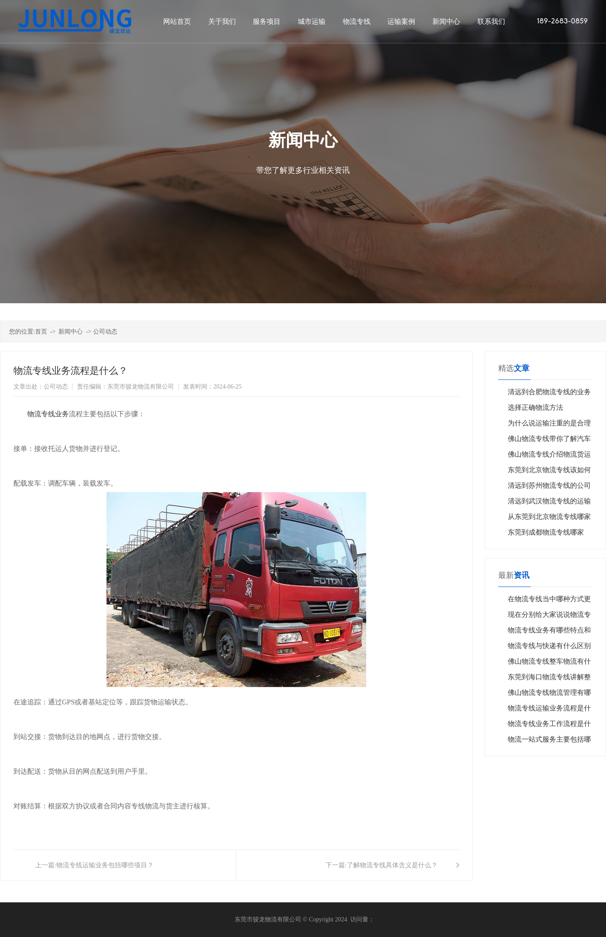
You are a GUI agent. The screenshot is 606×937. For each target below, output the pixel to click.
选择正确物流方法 (535, 407)
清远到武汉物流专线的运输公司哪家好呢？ (549, 503)
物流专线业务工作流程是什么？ (549, 726)
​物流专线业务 (48, 414)
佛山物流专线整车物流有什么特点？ (549, 663)
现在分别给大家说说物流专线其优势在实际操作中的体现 (549, 617)
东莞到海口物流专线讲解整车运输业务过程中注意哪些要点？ (549, 679)
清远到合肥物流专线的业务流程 (549, 394)
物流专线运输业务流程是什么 (549, 710)
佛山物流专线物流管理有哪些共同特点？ (549, 694)
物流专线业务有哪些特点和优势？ (549, 632)
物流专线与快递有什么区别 (549, 645)
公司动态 (105, 331)
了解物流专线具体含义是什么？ (392, 865)
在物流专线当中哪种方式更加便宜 (549, 601)
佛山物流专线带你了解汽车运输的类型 (549, 441)
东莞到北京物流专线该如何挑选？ (549, 472)
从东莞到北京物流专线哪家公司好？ (549, 519)
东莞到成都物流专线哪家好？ (546, 534)
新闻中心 (70, 331)
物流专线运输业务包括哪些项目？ (105, 865)
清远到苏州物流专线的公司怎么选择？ (549, 487)
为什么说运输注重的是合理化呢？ (549, 425)
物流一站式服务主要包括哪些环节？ (549, 741)
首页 (41, 331)
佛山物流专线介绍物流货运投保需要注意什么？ (549, 456)
